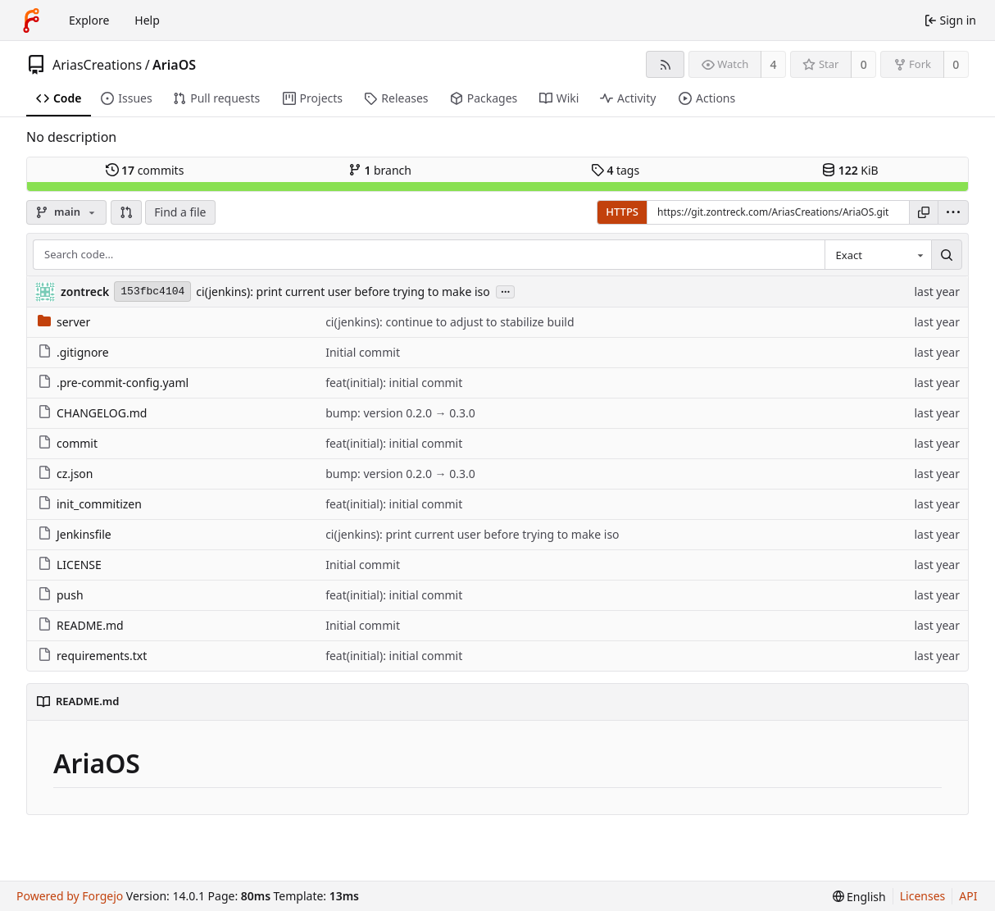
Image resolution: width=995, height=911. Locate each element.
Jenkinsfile (74, 534)
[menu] (953, 212)
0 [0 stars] (864, 64)
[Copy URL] (923, 212)
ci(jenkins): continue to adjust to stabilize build (449, 322)
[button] (126, 212)
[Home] (31, 20)
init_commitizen (90, 504)
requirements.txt (92, 655)
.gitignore (73, 352)
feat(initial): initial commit (393, 382)
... (506, 290)
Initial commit (362, 352)
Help (147, 20)
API (968, 896)
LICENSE (70, 564)
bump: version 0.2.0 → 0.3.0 (400, 413)
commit (68, 443)
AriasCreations (97, 65)
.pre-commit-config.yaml (113, 382)
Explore (89, 20)
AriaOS (174, 65)
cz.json (65, 473)
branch (379, 170)
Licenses (923, 896)
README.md (81, 625)
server (64, 322)
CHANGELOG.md (92, 413)
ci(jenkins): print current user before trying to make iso (342, 291)
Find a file (180, 212)
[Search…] (946, 255)
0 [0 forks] (955, 64)
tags (615, 170)
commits (145, 170)
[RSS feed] (665, 64)
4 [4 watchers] (773, 64)
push (61, 595)
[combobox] (878, 255)
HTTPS (622, 211)
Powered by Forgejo (69, 896)
